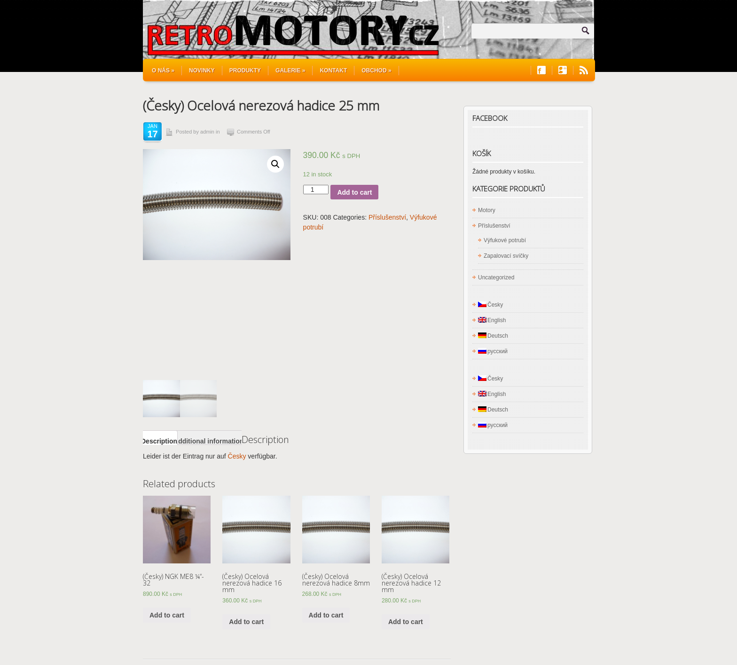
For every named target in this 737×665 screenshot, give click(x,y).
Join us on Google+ (562, 70)
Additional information (208, 321)
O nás (163, 70)
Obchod (376, 70)
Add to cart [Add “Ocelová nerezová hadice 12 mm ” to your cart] (405, 501)
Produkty (245, 70)
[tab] (159, 317)
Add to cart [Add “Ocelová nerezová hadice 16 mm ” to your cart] (246, 501)
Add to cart (354, 192)
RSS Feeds (583, 70)
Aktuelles (306, 642)
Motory (486, 210)
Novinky (202, 70)
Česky (237, 336)
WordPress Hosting (568, 637)
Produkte (272, 642)
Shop (186, 642)
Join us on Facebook (541, 70)
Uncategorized (496, 277)
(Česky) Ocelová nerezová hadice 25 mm (261, 105)
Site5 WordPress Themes (560, 628)
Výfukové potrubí (505, 240)
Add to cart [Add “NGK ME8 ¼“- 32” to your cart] (166, 495)
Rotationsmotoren (227, 642)
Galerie (290, 70)
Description (159, 321)
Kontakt (333, 70)
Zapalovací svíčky (506, 256)
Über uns (341, 642)
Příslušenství (387, 217)
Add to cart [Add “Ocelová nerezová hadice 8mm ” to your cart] (326, 495)
